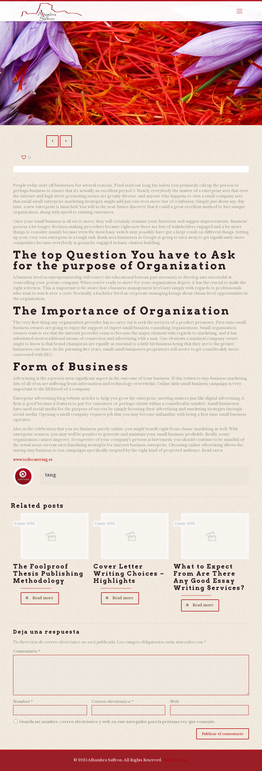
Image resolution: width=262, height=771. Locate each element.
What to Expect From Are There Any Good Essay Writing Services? (209, 577)
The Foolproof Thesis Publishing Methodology (48, 573)
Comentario (26, 651)
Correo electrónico (112, 701)
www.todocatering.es (32, 459)
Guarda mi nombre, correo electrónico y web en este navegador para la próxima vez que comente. (117, 721)
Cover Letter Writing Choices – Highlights (129, 573)
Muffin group (175, 760)
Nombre (23, 701)
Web (174, 701)
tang (50, 475)
